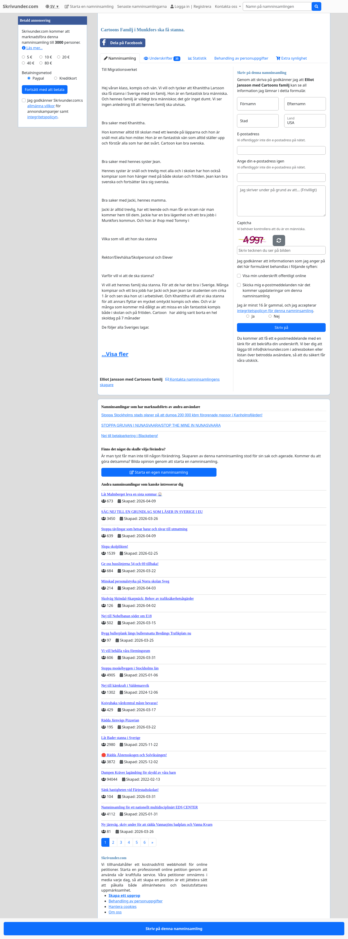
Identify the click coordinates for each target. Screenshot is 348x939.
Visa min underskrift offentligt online (274, 275)
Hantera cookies (123, 906)
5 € (29, 57)
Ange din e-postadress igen (260, 161)
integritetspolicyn (42, 116)
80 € (48, 63)
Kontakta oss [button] (226, 6)
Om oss (115, 912)
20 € (66, 57)
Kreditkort (68, 78)
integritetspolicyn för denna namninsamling (275, 310)
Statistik (197, 58)
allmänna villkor (41, 105)
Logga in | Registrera (190, 6)
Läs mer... (32, 47)
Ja (252, 316)
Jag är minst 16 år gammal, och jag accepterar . (276, 308)
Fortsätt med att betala (44, 89)
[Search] (277, 6)
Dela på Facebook (121, 43)
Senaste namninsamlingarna (142, 6)
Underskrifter (162, 58)
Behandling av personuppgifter (241, 58)
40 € (30, 63)
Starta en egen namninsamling (159, 472)
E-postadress (248, 133)
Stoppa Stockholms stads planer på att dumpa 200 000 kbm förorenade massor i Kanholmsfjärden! (182, 415)
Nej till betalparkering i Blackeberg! (129, 436)
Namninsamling (120, 58)
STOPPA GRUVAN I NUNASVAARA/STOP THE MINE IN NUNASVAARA (161, 425)
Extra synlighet (291, 58)
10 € (48, 57)
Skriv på (281, 327)
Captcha (244, 222)
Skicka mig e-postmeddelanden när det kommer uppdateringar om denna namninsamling (276, 290)
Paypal (38, 78)
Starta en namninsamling (89, 6)
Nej (276, 316)
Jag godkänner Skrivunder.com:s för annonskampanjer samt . (55, 108)
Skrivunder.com (20, 6)
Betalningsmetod (37, 72)
